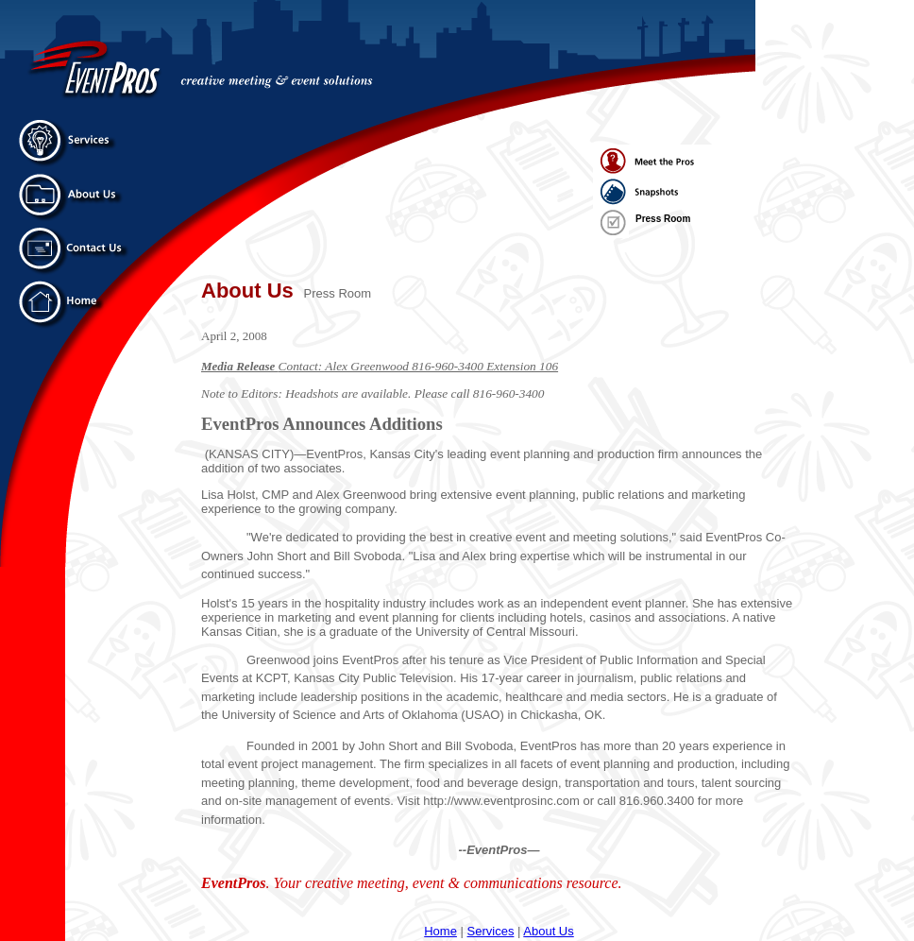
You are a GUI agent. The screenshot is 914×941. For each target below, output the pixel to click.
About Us (548, 931)
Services (491, 931)
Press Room (662, 219)
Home (440, 931)
